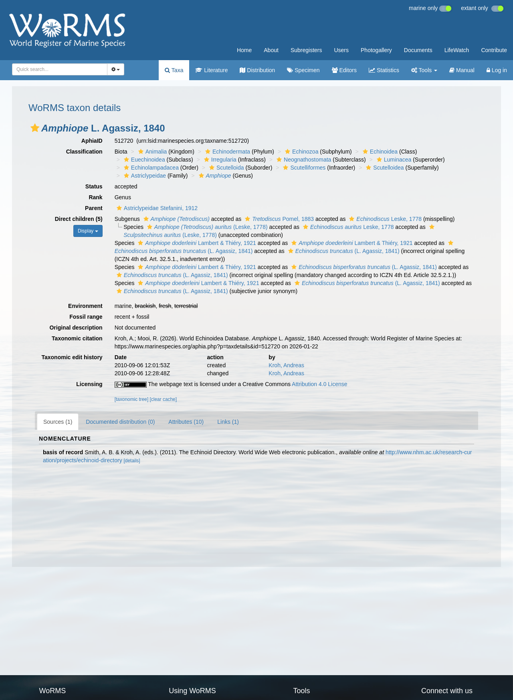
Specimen (303, 70)
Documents (418, 50)
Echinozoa (300, 151)
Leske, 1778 (384, 219)
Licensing (89, 384)
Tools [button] (424, 70)
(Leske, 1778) (206, 227)
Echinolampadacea (150, 167)
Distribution (257, 70)
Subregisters (306, 50)
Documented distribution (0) (120, 422)
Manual (462, 70)
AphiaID (92, 141)
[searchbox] (57, 69)
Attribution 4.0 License (319, 384)
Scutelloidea (384, 167)
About (271, 50)
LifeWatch (456, 50)
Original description (75, 327)
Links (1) (228, 422)
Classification (84, 151)
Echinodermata (226, 151)
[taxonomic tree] (132, 399)
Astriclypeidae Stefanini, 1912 (156, 208)
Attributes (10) (186, 422)
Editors (344, 70)
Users (341, 50)
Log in (497, 70)
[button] (34, 128)
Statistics (384, 70)
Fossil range (85, 317)
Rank (95, 197)
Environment (85, 306)
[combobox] (59, 69)
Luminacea (393, 159)
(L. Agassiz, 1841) (343, 251)
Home (244, 50)
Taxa (174, 70)
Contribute (494, 50)
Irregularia (219, 159)
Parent (94, 208)
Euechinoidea (143, 159)
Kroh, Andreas (286, 365)
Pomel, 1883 (278, 219)
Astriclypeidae (144, 175)
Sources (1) (57, 422)
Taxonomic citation (77, 338)
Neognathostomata (303, 159)
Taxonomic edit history (71, 357)
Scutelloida (225, 167)
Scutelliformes (303, 167)
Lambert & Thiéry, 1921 (196, 243)
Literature (211, 70)
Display (88, 231)
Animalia (151, 151)
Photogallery (376, 50)
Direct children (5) (79, 219)
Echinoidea (379, 151)
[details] (132, 460)
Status (94, 186)
